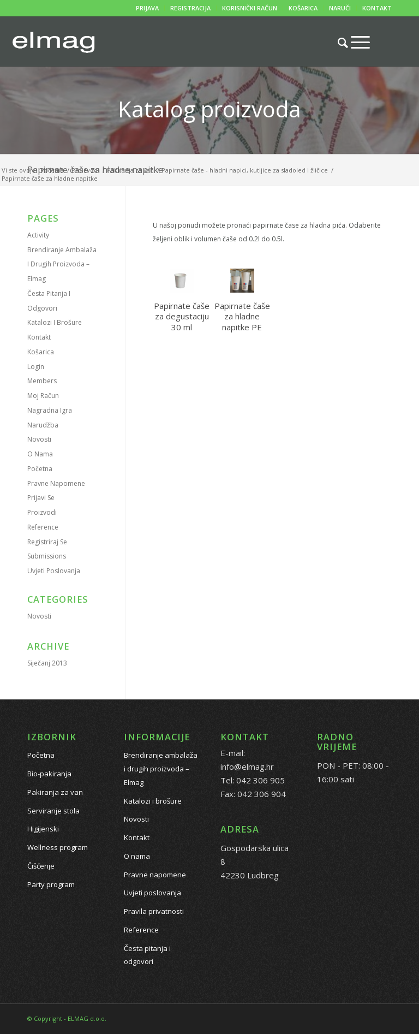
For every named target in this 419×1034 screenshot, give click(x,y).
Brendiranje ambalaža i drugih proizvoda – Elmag (62, 264)
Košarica (40, 351)
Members (42, 380)
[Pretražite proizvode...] (337, 42)
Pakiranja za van (55, 792)
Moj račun (43, 395)
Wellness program (57, 847)
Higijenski (43, 829)
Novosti (39, 439)
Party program (51, 884)
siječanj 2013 (47, 663)
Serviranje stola (53, 811)
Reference (42, 527)
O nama (40, 454)
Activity (38, 235)
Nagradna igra (49, 410)
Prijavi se (41, 497)
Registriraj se (47, 541)
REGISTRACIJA (190, 8)
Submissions (46, 556)
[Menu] (355, 42)
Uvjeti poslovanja (53, 570)
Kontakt (39, 337)
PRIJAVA (147, 8)
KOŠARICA (303, 8)
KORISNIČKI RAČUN (249, 8)
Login (35, 366)
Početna (39, 468)
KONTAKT (377, 8)
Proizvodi (42, 512)
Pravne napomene (56, 483)
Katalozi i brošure (54, 322)
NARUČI (340, 8)
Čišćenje (41, 866)
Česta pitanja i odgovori (147, 955)
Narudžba (42, 425)
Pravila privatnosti (154, 911)
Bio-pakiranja (49, 774)
